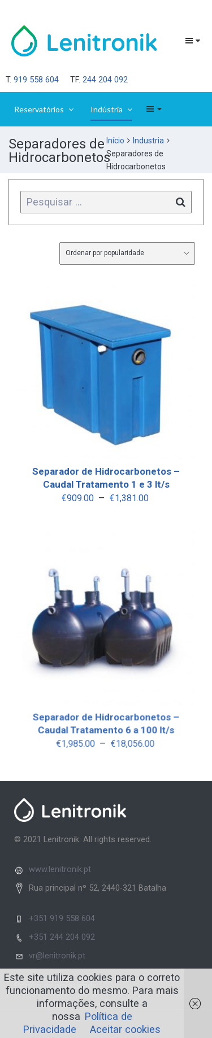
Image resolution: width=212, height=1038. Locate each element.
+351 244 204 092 (62, 937)
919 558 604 (36, 80)
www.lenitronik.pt (60, 869)
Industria (148, 140)
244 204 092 (105, 80)
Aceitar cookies (125, 1029)
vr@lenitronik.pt (57, 956)
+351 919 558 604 (62, 918)
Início (115, 140)
